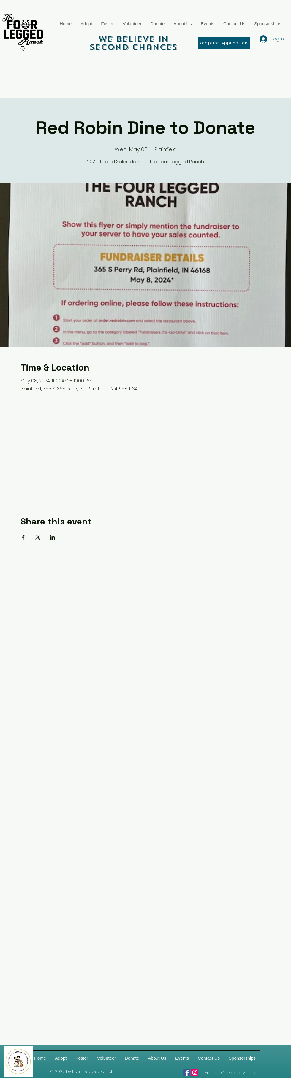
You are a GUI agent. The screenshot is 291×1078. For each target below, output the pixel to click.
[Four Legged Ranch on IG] (194, 1072)
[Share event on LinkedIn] (52, 537)
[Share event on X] (38, 537)
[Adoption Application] (224, 43)
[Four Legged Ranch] (186, 1072)
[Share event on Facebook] (23, 537)
